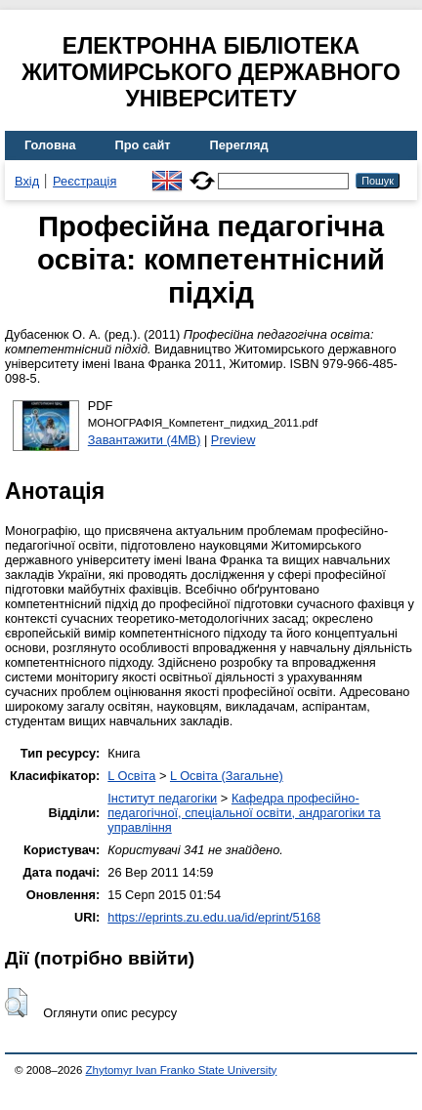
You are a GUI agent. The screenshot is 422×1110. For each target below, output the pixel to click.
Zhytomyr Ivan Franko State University (181, 1070)
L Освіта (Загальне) (226, 775)
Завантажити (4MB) (144, 439)
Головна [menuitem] (50, 145)
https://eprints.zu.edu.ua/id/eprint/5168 (213, 917)
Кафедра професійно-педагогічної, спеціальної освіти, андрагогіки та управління (243, 813)
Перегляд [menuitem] (239, 145)
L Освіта (131, 775)
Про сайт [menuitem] (143, 145)
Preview (233, 439)
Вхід (27, 181)
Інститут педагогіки (162, 798)
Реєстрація (84, 181)
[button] (16, 1002)
